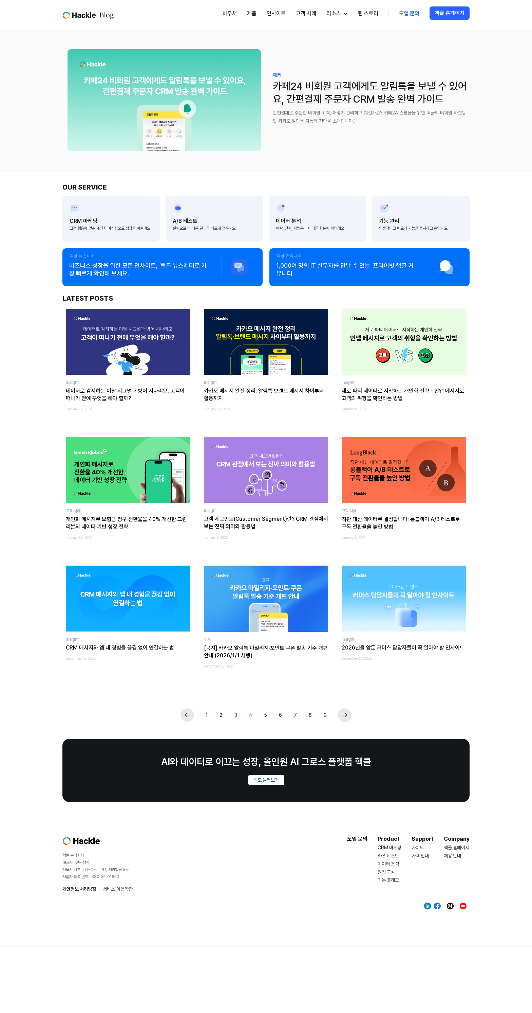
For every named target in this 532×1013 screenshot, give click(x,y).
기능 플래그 (388, 880)
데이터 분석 (388, 863)
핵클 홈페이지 (449, 13)
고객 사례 (306, 13)
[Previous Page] (187, 715)
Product (389, 839)
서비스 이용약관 (118, 889)
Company (457, 839)
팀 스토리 (368, 13)
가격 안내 (420, 855)
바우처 (230, 13)
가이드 (418, 847)
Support (423, 839)
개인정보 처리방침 (79, 889)
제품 (251, 13)
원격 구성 (386, 872)
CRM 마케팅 (389, 847)
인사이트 (276, 13)
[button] (337, 13)
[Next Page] (345, 715)
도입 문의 (409, 13)
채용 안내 (452, 855)
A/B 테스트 (388, 855)
